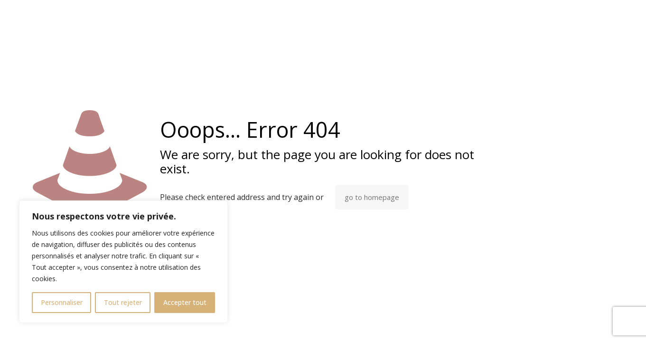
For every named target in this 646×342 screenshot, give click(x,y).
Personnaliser (62, 302)
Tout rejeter (123, 302)
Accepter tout (184, 302)
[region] (123, 261)
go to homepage (372, 197)
